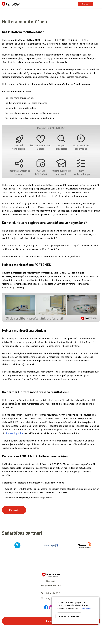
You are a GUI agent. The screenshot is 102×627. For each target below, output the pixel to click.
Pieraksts (14, 510)
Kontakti (51, 580)
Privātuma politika (51, 585)
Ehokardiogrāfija (14, 433)
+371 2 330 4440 (53, 592)
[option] (17, 545)
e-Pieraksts (85, 4)
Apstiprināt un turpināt (69, 616)
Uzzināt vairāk (85, 608)
